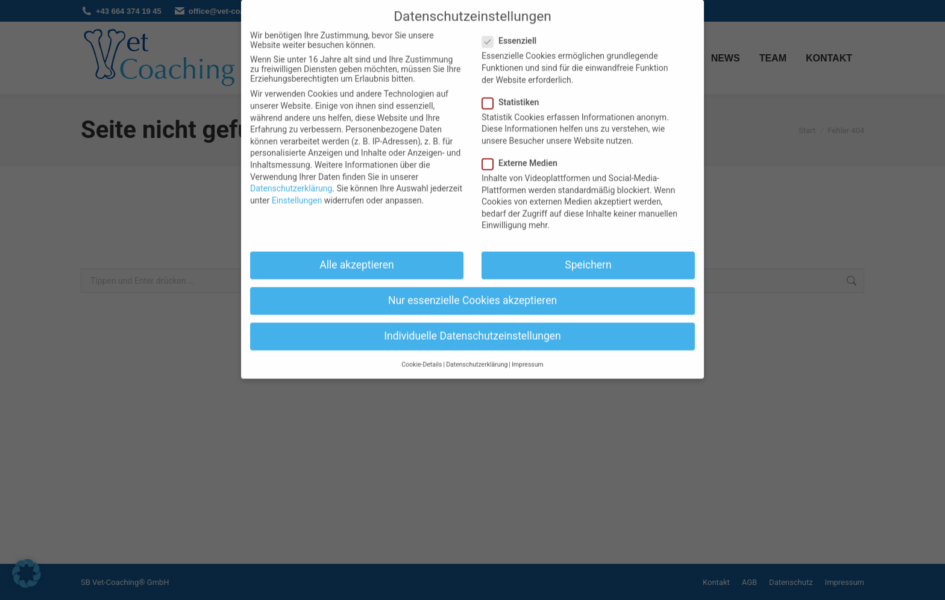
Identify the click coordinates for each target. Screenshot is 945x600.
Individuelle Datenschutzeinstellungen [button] (472, 323)
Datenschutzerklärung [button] (476, 351)
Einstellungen (297, 187)
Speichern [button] (588, 252)
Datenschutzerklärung (291, 176)
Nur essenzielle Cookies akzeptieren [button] (472, 288)
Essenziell (513, 28)
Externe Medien (523, 150)
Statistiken (514, 89)
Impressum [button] (528, 351)
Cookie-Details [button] (421, 351)
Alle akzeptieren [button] (356, 252)
